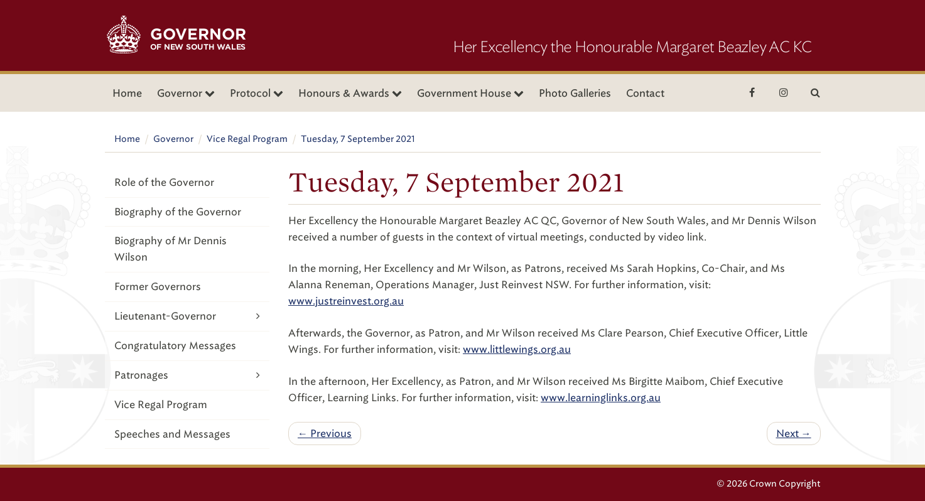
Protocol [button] (256, 93)
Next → (793, 433)
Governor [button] (186, 93)
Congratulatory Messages (175, 346)
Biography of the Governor (177, 212)
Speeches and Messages (172, 434)
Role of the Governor (164, 182)
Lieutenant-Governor (187, 316)
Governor (173, 139)
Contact (645, 93)
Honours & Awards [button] (350, 93)
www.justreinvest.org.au (346, 301)
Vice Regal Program (247, 139)
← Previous (325, 433)
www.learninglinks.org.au (601, 398)
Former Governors (157, 287)
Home (127, 93)
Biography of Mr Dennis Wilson (170, 249)
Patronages (187, 375)
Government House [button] (470, 93)
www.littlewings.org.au (517, 349)
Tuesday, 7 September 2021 (358, 139)
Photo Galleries (575, 93)
